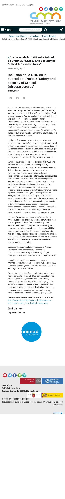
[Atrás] (9, 57)
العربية (22, 5)
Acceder (57, 413)
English (14, 5)
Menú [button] (7, 30)
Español (6, 5)
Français (30, 5)
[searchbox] (30, 30)
